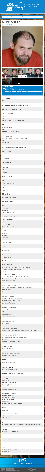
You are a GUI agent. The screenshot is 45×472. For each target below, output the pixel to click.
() (15, 88)
